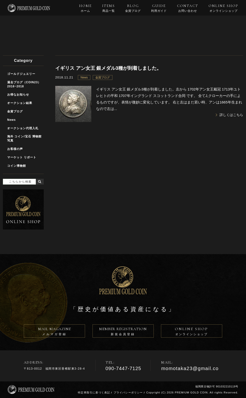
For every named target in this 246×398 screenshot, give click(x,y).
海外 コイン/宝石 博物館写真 (24, 138)
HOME (85, 8)
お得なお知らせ (18, 94)
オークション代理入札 (22, 128)
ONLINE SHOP (223, 8)
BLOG (133, 8)
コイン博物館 (16, 165)
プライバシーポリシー (128, 392)
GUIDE (159, 8)
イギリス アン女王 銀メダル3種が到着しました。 (108, 68)
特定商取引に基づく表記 (94, 392)
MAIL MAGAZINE (54, 332)
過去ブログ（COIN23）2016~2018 (24, 84)
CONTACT (187, 8)
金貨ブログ (102, 77)
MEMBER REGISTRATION (123, 332)
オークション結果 (19, 103)
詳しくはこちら (231, 115)
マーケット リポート (21, 157)
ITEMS (108, 8)
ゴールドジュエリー (21, 74)
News (84, 77)
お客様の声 (15, 149)
